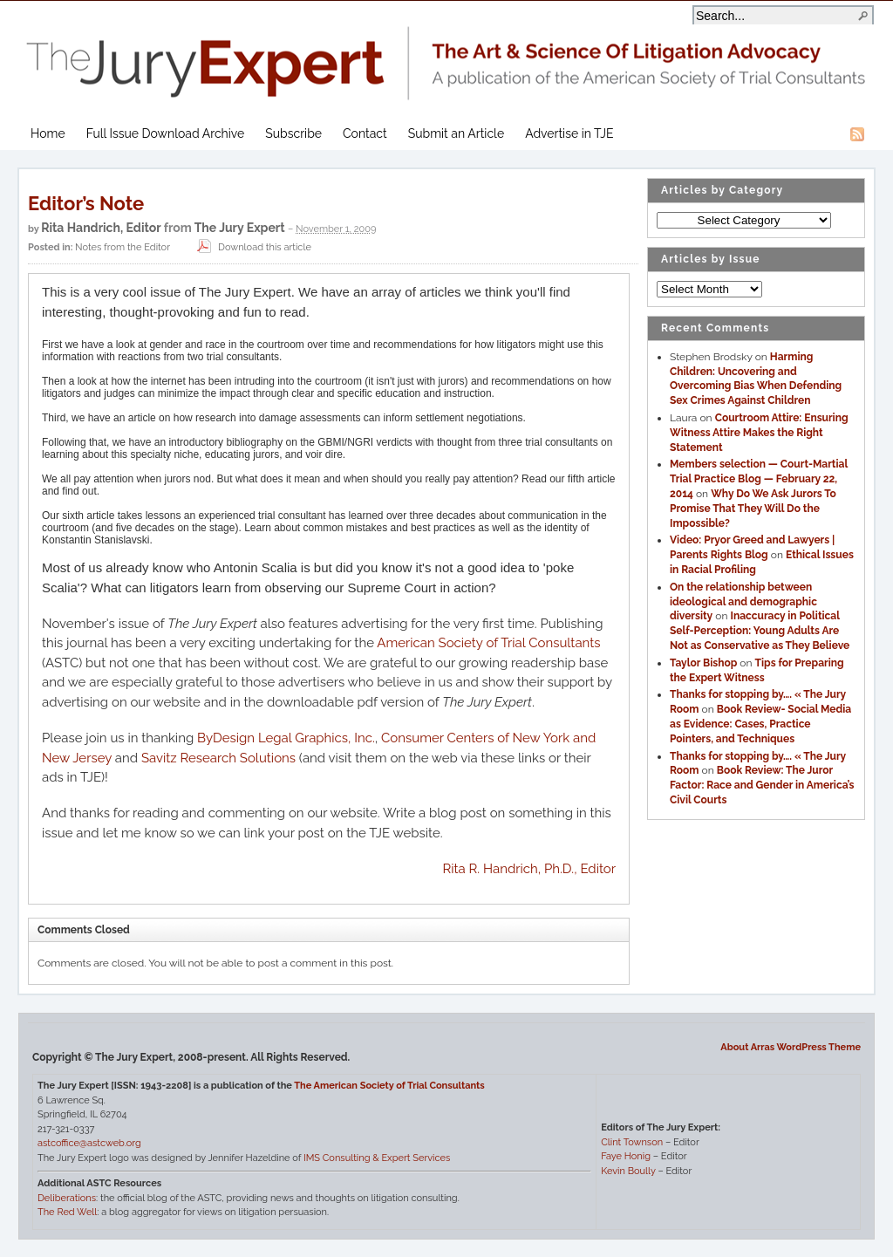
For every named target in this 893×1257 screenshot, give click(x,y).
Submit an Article (456, 133)
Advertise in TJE (569, 133)
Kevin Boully (628, 1171)
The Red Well (67, 1212)
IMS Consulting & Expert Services (376, 1158)
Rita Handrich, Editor (100, 228)
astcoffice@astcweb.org (89, 1143)
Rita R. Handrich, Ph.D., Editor (530, 869)
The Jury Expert (446, 53)
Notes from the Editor (122, 247)
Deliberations (66, 1198)
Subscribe (293, 133)
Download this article (251, 247)
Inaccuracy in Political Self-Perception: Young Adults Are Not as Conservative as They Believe (759, 631)
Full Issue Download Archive (165, 133)
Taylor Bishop (703, 663)
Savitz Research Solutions (218, 758)
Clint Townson (632, 1142)
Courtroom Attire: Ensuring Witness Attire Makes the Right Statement (759, 433)
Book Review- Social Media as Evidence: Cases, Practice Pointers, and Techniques (760, 724)
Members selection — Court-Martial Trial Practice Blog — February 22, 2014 (759, 479)
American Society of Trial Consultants (488, 643)
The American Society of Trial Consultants (389, 1085)
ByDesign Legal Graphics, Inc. (286, 738)
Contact (365, 133)
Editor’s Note (86, 203)
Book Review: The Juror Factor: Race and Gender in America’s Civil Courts (762, 785)
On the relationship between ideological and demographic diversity (743, 602)
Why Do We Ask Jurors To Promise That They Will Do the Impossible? (753, 508)
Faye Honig (626, 1156)
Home (48, 133)
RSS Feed (857, 134)
